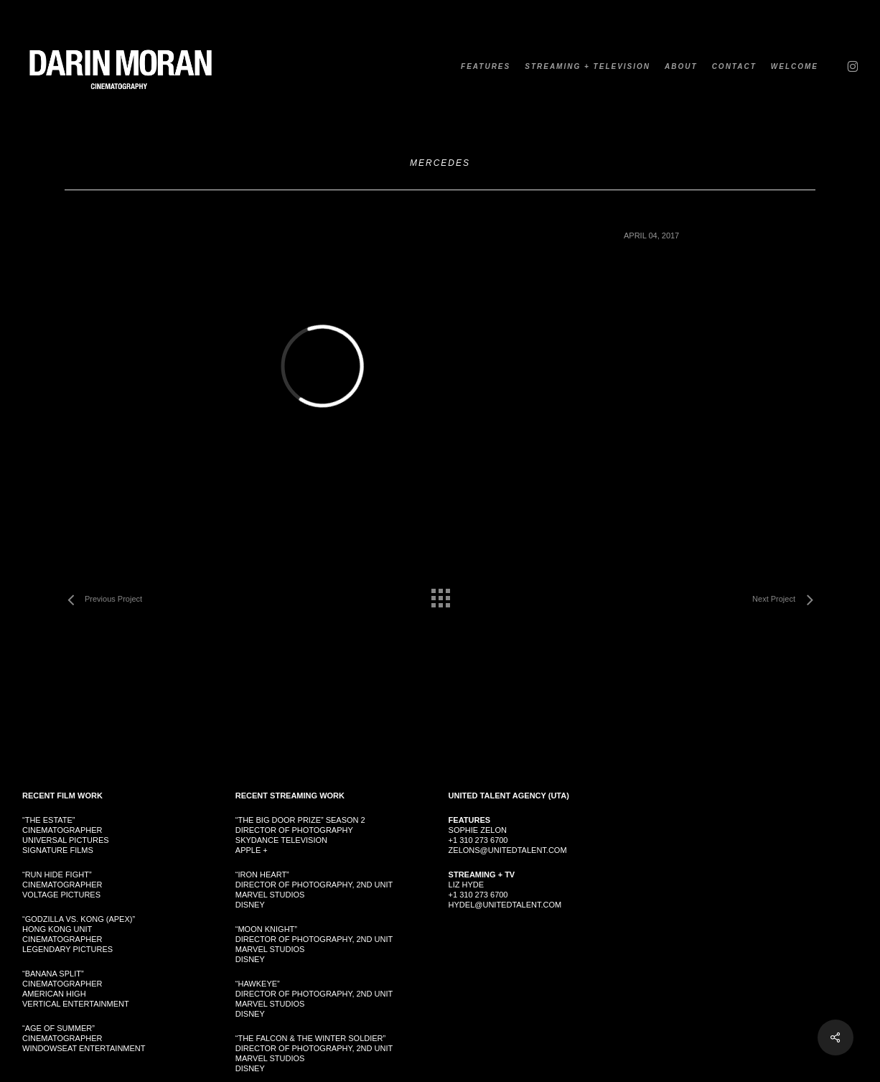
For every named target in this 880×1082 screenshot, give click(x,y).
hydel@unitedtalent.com (505, 904)
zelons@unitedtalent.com (508, 850)
